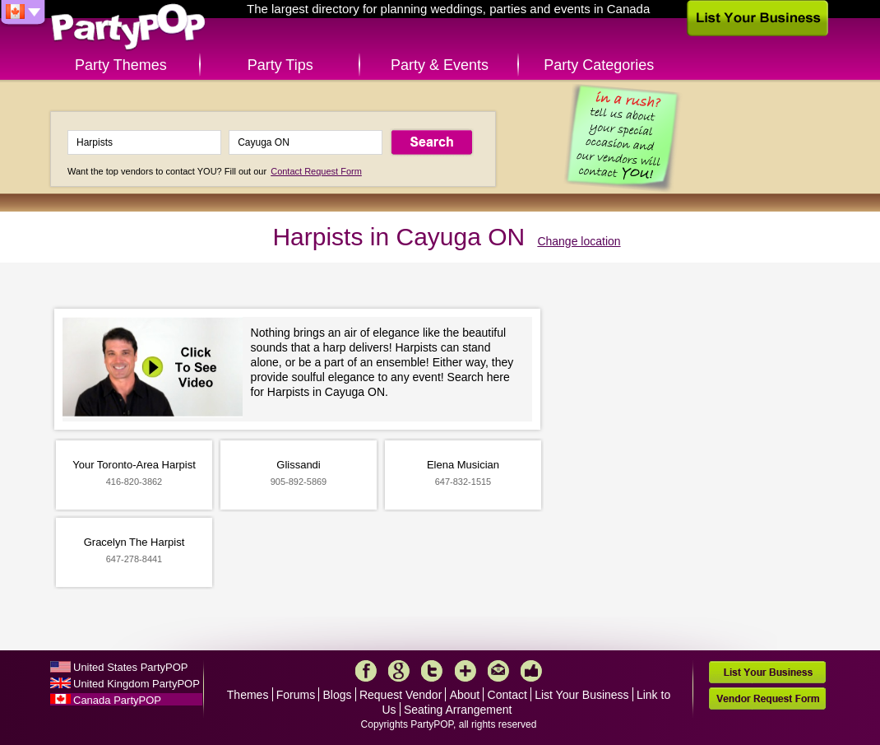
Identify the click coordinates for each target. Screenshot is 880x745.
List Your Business (581, 694)
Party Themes (121, 65)
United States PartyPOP (130, 667)
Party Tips (280, 65)
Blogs (337, 694)
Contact (507, 694)
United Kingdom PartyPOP (136, 683)
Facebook (366, 671)
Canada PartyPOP (117, 700)
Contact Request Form (316, 171)
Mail (498, 671)
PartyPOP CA (128, 27)
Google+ (399, 671)
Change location (578, 241)
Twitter (431, 671)
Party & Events (440, 65)
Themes (248, 694)
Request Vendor (400, 694)
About (465, 694)
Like (531, 671)
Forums (295, 694)
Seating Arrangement (458, 709)
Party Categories (599, 65)
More (465, 671)
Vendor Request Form (767, 698)
